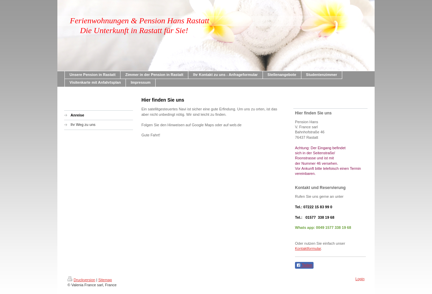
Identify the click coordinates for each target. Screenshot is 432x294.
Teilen (304, 265)
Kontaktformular (308, 248)
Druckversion (81, 280)
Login (359, 279)
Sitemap (105, 280)
